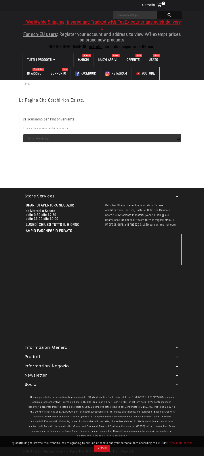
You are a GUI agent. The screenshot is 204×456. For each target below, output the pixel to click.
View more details (181, 443)
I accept (102, 448)
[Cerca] (135, 15)
